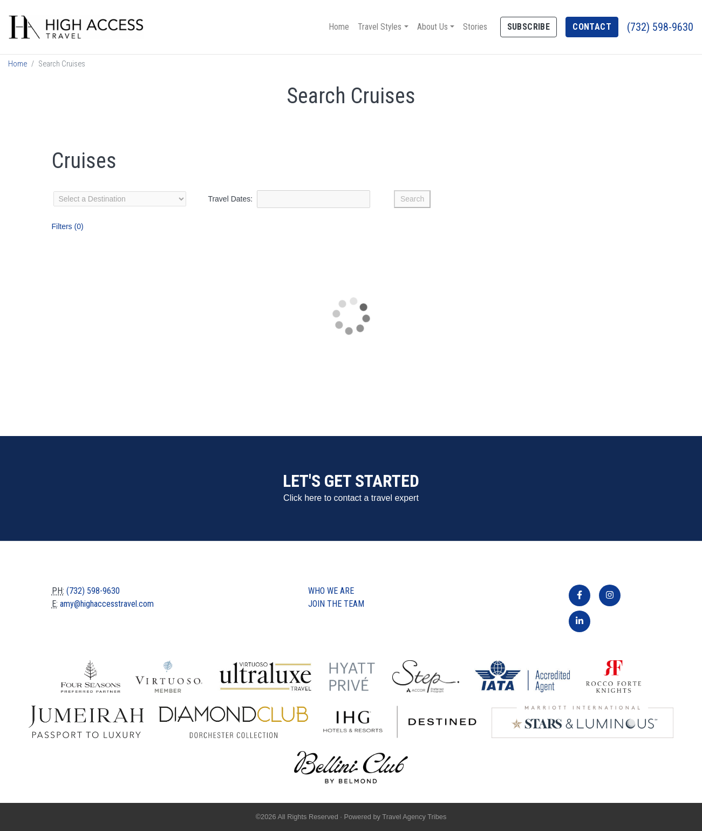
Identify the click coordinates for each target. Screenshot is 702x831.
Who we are (331, 591)
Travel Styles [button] (379, 27)
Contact (591, 27)
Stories (475, 27)
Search (412, 199)
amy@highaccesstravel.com (107, 604)
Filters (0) (68, 226)
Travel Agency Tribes (414, 817)
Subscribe (528, 27)
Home (339, 27)
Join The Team (336, 604)
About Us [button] (432, 27)
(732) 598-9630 (660, 27)
